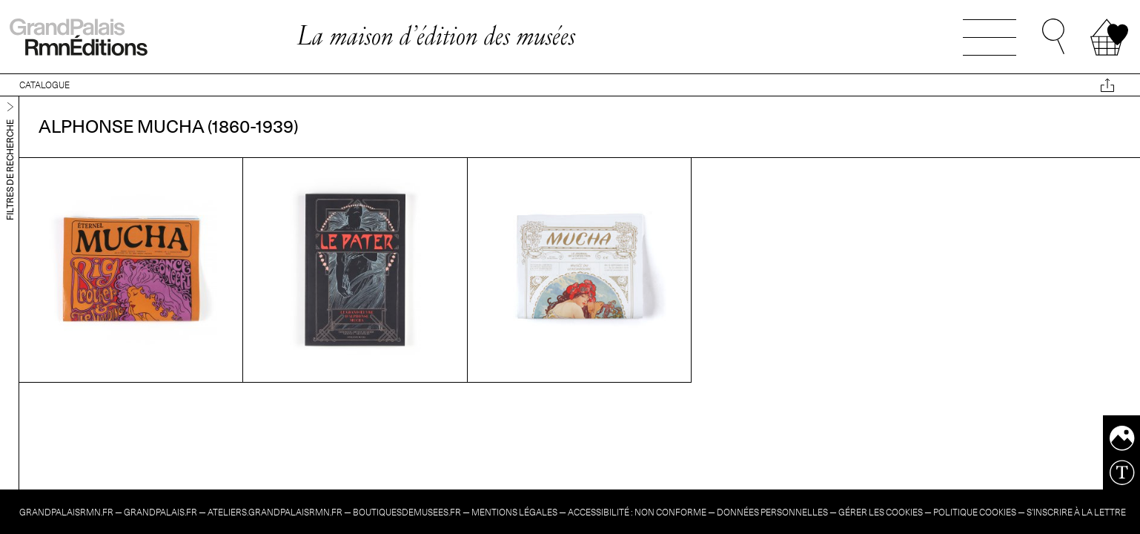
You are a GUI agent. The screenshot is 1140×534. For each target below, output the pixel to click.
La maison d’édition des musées (435, 35)
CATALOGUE (44, 84)
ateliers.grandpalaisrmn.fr (275, 512)
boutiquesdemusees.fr (407, 512)
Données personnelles (772, 512)
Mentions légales (514, 512)
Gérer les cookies (880, 512)
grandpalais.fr (160, 512)
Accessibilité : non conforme (637, 512)
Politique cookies (974, 512)
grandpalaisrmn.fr (66, 512)
